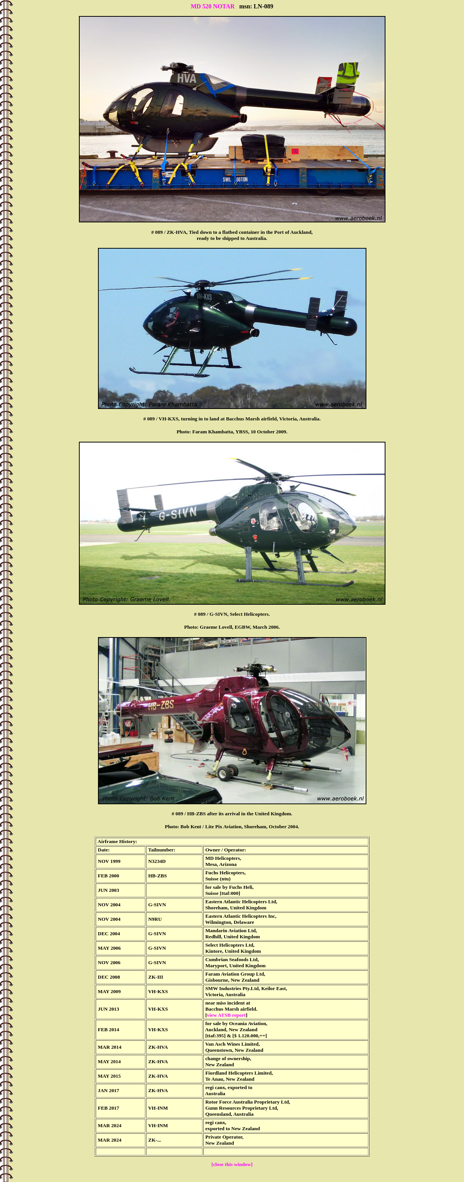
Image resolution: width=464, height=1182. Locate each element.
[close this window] (231, 1164)
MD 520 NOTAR (212, 6)
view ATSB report (226, 1015)
